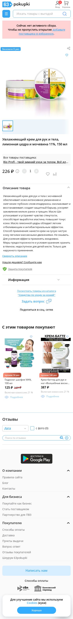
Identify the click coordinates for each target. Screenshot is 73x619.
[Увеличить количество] (36, 171)
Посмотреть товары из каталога (36, 293)
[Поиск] (64, 13)
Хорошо (37, 610)
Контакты (8, 488)
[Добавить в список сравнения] (55, 174)
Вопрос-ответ (11, 546)
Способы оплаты (13, 529)
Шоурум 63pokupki (14, 558)
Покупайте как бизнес (17, 503)
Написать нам (36, 570)
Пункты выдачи (12, 541)
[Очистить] (66, 437)
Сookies (32, 603)
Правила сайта (12, 477)
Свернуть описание (14, 256)
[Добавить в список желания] (66, 55)
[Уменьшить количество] (24, 171)
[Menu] (6, 14)
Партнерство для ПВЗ (16, 515)
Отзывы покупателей (16, 552)
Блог (5, 483)
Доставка (8, 535)
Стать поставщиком (15, 509)
